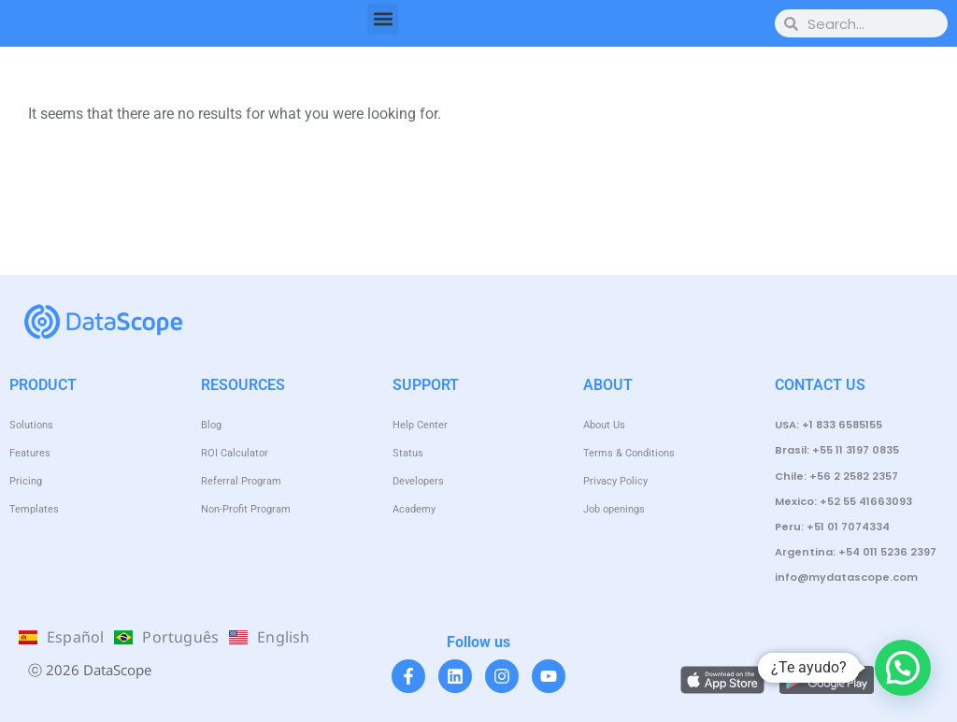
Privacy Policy (615, 481)
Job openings (614, 509)
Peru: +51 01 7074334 (832, 526)
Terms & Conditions (629, 453)
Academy (414, 509)
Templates (34, 509)
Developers (418, 481)
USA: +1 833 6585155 (828, 424)
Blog (211, 425)
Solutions (31, 425)
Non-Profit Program (246, 509)
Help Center (420, 425)
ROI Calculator (234, 453)
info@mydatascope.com (846, 577)
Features (29, 453)
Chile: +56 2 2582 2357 (836, 476)
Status (408, 453)
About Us (604, 425)
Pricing (25, 481)
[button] (382, 19)
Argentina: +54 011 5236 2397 (855, 551)
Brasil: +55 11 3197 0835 (837, 449)
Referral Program (241, 481)
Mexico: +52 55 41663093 (843, 501)
